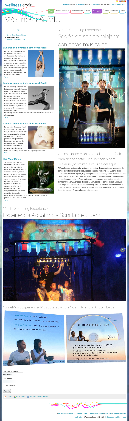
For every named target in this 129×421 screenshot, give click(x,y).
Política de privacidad (112, 417)
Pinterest (107, 413)
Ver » (6, 77)
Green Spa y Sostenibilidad (16, 35)
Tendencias (12, 30)
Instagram (70, 413)
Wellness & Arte (13, 37)
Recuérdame (10, 385)
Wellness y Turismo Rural (16, 40)
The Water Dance (12, 159)
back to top (79, 417)
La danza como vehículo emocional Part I (24, 123)
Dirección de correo (10, 371)
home (124, 417)
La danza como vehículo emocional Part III (25, 48)
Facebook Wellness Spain (93, 413)
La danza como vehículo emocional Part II (25, 83)
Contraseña (7, 378)
